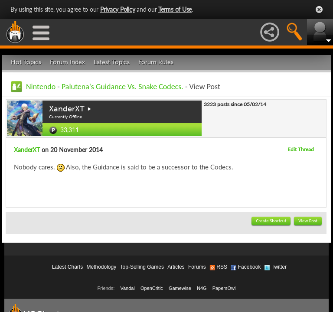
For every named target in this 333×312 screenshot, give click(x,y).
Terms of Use (175, 9)
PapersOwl (224, 288)
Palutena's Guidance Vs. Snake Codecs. (122, 86)
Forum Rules (155, 62)
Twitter (279, 267)
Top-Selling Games (142, 267)
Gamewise (180, 288)
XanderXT (67, 109)
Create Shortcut (271, 221)
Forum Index (67, 62)
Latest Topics (112, 62)
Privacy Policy (117, 9)
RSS (221, 267)
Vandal (127, 288)
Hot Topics (26, 62)
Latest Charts (67, 267)
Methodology (101, 267)
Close (319, 9)
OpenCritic (151, 288)
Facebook (249, 267)
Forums (197, 267)
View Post (307, 221)
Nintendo (41, 86)
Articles (175, 267)
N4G (202, 288)
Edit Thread (300, 149)
